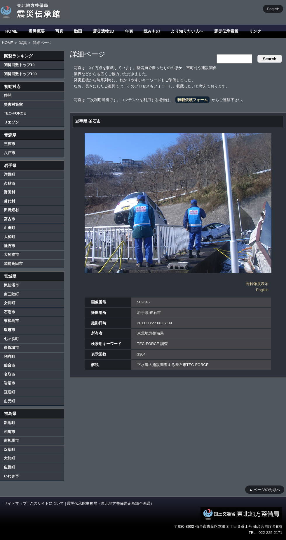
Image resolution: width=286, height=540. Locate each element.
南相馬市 (11, 440)
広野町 (9, 467)
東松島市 (11, 321)
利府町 (9, 356)
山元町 (9, 401)
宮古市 (9, 219)
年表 (129, 31)
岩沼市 (9, 383)
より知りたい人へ (187, 31)
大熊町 (9, 458)
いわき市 (11, 476)
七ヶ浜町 (11, 339)
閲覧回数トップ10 (19, 65)
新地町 (9, 423)
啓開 (7, 95)
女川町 (9, 303)
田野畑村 (11, 210)
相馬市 (9, 432)
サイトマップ (15, 503)
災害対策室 (13, 104)
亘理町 (9, 392)
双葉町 (9, 449)
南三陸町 (11, 294)
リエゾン (11, 122)
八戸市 (9, 153)
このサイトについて (47, 503)
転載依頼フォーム (192, 100)
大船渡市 (11, 254)
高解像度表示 (257, 284)
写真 (59, 31)
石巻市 (9, 312)
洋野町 (9, 174)
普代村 (9, 201)
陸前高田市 (13, 263)
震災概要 (36, 31)
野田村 (9, 192)
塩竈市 (9, 330)
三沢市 (9, 144)
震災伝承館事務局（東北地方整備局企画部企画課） (110, 503)
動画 (78, 31)
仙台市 (9, 365)
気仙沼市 (11, 285)
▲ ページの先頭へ (264, 489)
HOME (11, 31)
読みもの (152, 31)
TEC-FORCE (15, 113)
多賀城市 (11, 347)
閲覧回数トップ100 (20, 74)
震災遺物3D (103, 31)
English (273, 8)
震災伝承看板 (226, 31)
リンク (255, 31)
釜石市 (9, 246)
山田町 (9, 228)
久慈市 (9, 183)
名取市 (9, 374)
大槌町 (9, 237)
